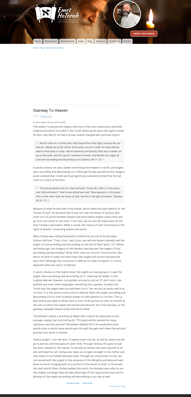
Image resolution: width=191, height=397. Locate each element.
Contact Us (114, 41)
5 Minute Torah (45, 117)
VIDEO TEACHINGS (144, 33)
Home (38, 41)
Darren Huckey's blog (54, 48)
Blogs (41, 48)
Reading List (51, 41)
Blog (90, 41)
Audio (81, 41)
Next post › (88, 383)
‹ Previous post (72, 383)
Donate (127, 41)
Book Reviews (67, 41)
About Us (100, 41)
